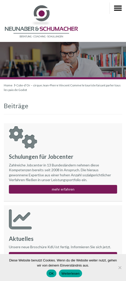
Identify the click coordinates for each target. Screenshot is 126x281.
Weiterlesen (70, 273)
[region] (63, 60)
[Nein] (119, 267)
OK (51, 273)
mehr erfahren (63, 189)
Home (8, 85)
